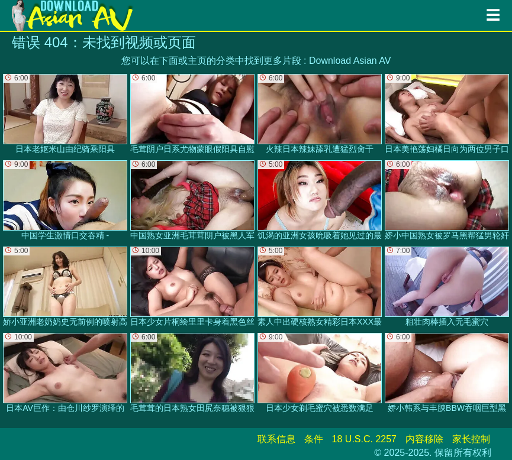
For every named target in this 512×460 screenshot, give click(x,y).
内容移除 (424, 439)
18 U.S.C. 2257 (364, 439)
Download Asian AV (350, 61)
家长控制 (471, 439)
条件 (313, 439)
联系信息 (276, 439)
